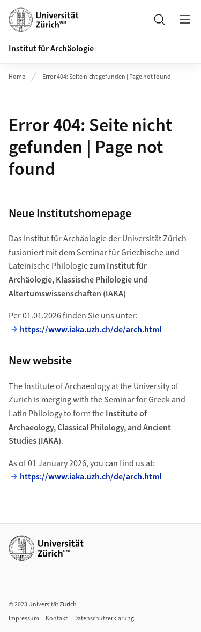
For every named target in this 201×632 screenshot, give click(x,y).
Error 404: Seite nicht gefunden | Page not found (106, 76)
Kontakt (57, 618)
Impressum (24, 618)
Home (17, 76)
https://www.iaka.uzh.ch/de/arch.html (90, 330)
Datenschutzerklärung (104, 618)
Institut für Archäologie (51, 49)
